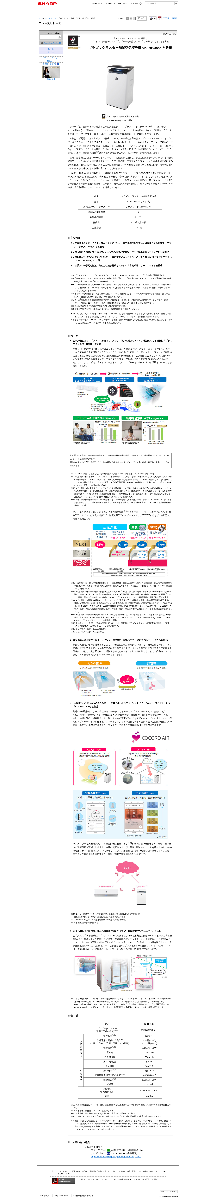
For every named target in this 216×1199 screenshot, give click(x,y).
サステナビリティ (125, 11)
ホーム (41, 18)
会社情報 (44, 11)
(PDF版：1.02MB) (167, 18)
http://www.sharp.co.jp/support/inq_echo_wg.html (117, 1156)
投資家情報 (111, 11)
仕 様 (51, 52)
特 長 (51, 49)
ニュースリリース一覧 (52, 43)
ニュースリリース (153, 11)
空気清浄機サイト (50, 64)
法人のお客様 (90, 11)
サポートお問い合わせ (170, 11)
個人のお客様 (64, 11)
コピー (142, 18)
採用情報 (138, 11)
